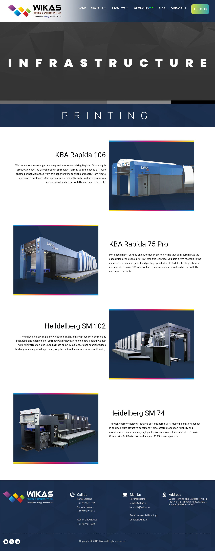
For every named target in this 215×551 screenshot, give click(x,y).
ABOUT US (98, 8)
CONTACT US (178, 8)
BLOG (162, 8)
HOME (82, 8)
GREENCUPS (144, 8)
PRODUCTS (120, 8)
